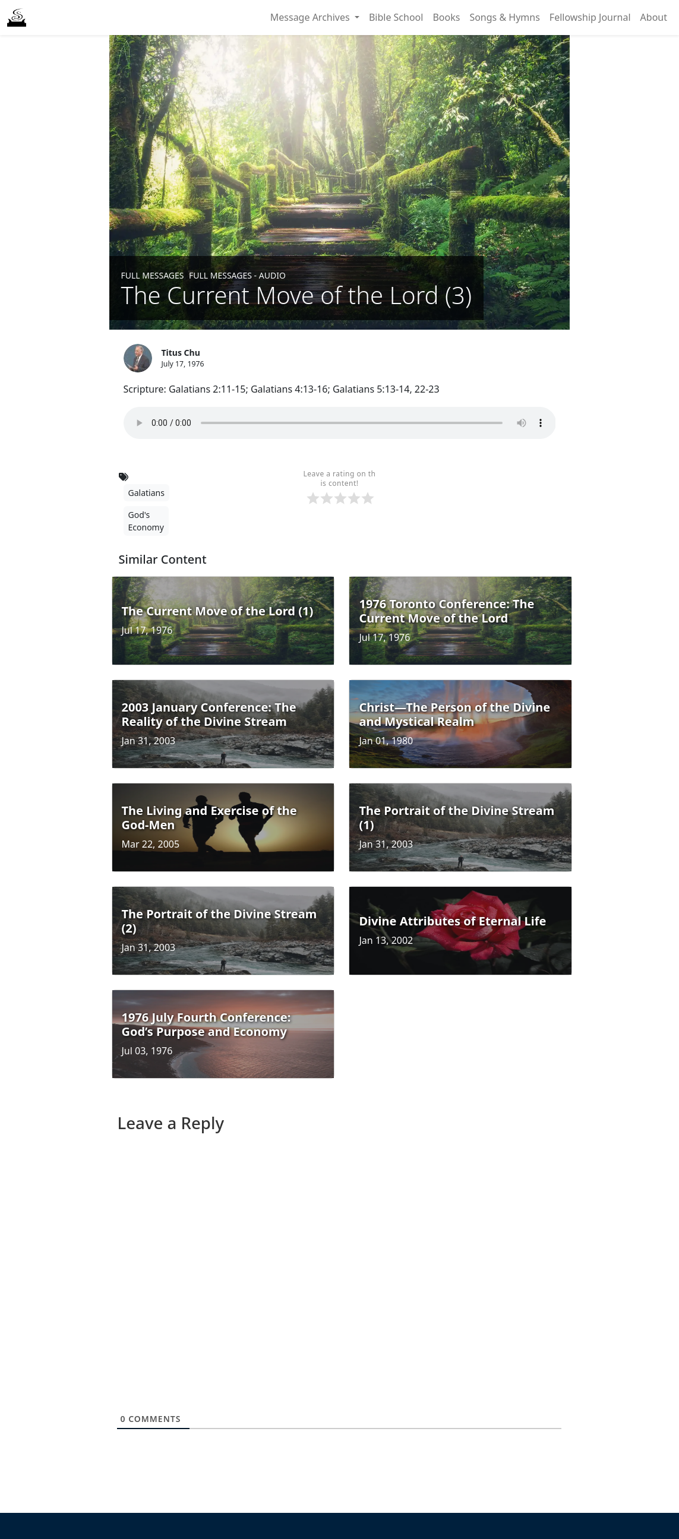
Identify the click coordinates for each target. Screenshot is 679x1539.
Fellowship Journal (590, 17)
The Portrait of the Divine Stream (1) (456, 817)
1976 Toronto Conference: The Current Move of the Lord (446, 611)
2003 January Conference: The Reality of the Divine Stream (209, 714)
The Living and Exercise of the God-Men (209, 817)
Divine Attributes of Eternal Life (452, 921)
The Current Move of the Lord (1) (218, 611)
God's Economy (146, 521)
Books (446, 17)
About (653, 17)
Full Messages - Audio (237, 275)
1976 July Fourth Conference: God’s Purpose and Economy (206, 1024)
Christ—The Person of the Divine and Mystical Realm (454, 714)
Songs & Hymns (504, 17)
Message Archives (311, 17)
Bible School (396, 17)
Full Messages (152, 275)
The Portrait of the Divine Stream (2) (219, 921)
